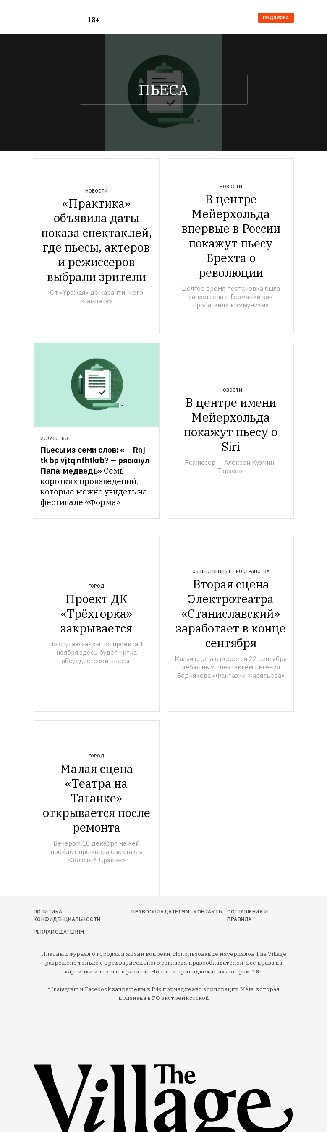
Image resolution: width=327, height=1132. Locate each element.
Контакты (208, 911)
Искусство (54, 438)
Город (97, 586)
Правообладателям (160, 911)
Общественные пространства (230, 571)
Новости (96, 191)
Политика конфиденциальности (67, 915)
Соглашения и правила (247, 915)
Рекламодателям (59, 932)
